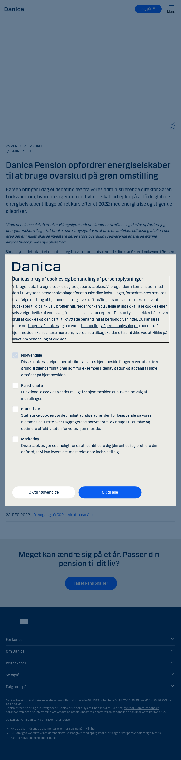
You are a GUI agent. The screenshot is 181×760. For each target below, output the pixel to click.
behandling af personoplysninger (109, 326)
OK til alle (110, 492)
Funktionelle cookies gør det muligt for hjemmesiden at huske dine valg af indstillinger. (84, 392)
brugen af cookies (43, 326)
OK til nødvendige (44, 492)
